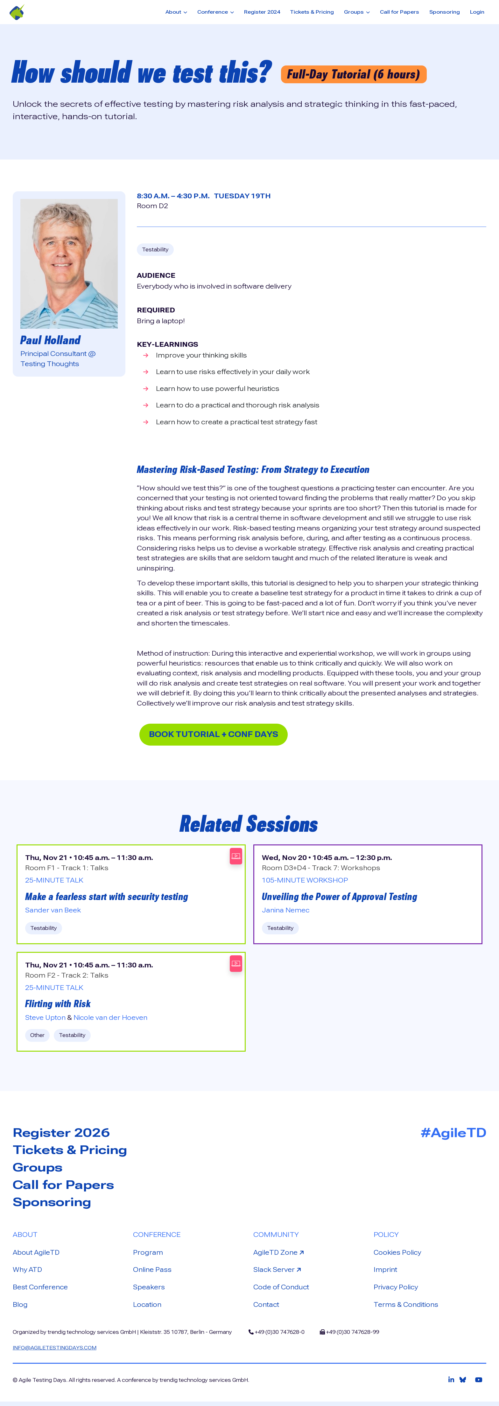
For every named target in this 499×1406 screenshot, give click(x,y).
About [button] (173, 12)
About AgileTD (36, 1255)
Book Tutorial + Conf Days (220, 735)
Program (148, 1255)
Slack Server (279, 1272)
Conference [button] (213, 12)
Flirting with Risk (59, 1006)
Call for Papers (399, 12)
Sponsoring (444, 12)
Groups (39, 1170)
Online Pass (152, 1273)
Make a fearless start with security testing (109, 898)
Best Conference (41, 1291)
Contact (266, 1308)
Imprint (385, 1273)
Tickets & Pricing (312, 12)
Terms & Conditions (407, 1308)
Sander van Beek (53, 912)
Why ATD (28, 1273)
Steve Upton (45, 1019)
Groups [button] (354, 12)
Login (477, 12)
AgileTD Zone (279, 1255)
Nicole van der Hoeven (112, 1019)
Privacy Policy (396, 1291)
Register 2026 (63, 1134)
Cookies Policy (398, 1255)
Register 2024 (262, 12)
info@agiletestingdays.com (55, 1352)
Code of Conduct (281, 1291)
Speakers (149, 1291)
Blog (20, 1308)
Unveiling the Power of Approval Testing (342, 898)
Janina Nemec (286, 912)
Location (147, 1308)
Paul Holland (50, 339)
